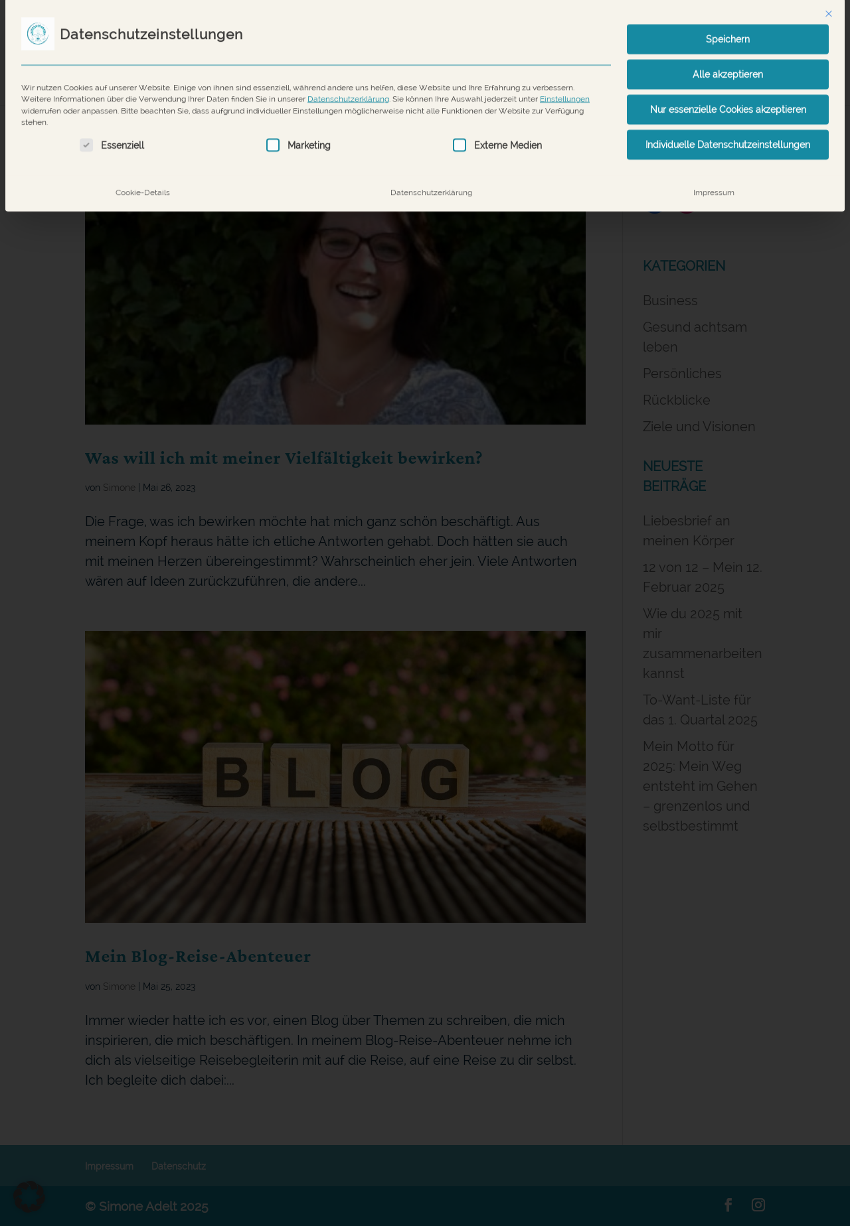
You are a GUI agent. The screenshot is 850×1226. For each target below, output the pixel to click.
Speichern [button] (728, 26)
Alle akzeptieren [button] (728, 61)
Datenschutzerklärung (348, 87)
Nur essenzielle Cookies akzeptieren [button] (728, 97)
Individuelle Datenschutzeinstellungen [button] (727, 132)
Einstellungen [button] (565, 87)
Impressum (713, 179)
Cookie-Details (143, 179)
